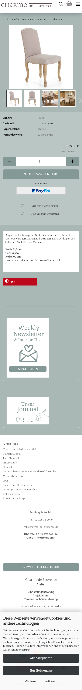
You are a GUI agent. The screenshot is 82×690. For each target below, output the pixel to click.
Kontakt (7, 467)
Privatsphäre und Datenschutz (20, 489)
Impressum (10, 462)
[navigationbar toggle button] (78, 4)
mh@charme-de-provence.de (41, 527)
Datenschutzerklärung (16, 649)
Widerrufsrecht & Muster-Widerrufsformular (29, 471)
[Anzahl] (41, 161)
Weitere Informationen (41, 681)
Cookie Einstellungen (15, 498)
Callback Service (12, 494)
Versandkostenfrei (13, 476)
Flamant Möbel (12, 453)
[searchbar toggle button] (61, 4)
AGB (6, 480)
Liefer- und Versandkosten (18, 485)
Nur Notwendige (41, 670)
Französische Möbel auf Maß (19, 449)
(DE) (50, 123)
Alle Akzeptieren (41, 658)
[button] (9, 161)
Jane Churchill (11, 458)
